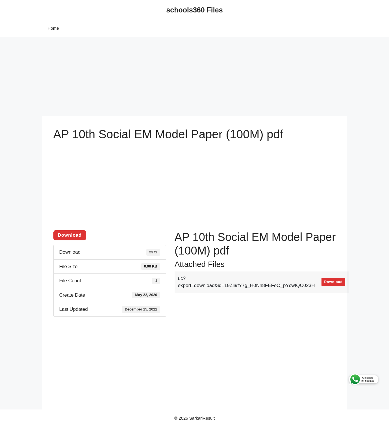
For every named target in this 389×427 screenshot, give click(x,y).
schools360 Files (194, 10)
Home (53, 28)
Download (70, 235)
